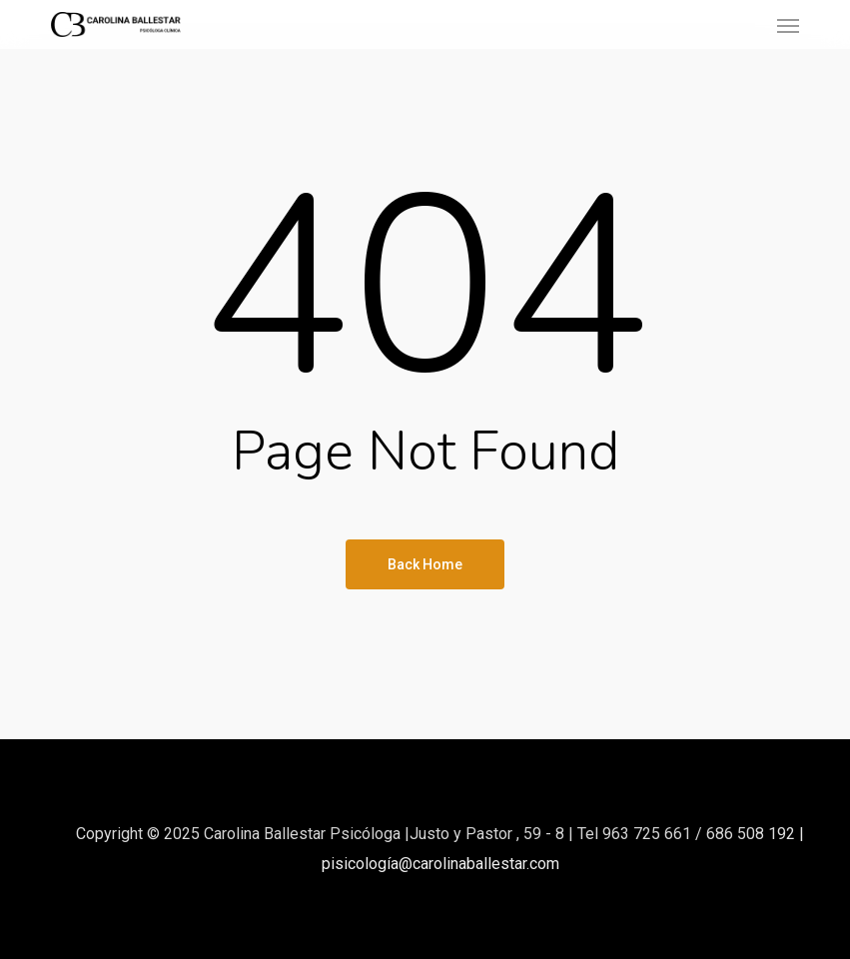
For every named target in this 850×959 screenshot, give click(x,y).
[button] (788, 25)
